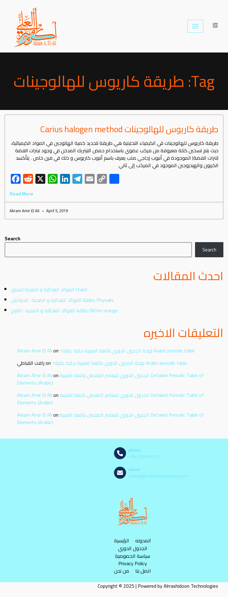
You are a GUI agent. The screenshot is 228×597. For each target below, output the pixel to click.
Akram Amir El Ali (34, 350)
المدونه (143, 540)
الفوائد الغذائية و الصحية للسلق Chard (49, 289)
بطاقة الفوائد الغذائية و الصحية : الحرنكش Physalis (62, 300)
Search (12, 238)
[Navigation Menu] (195, 26)
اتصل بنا (143, 571)
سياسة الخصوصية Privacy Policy (132, 559)
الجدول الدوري (132, 548)
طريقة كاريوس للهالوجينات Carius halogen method (129, 129)
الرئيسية (121, 540)
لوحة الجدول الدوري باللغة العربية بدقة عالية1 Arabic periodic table (127, 350)
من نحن (121, 571)
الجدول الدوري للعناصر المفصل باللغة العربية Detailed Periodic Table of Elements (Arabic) (110, 379)
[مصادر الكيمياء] (36, 26)
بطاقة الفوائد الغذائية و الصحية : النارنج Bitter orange (64, 310)
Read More (21, 193)
